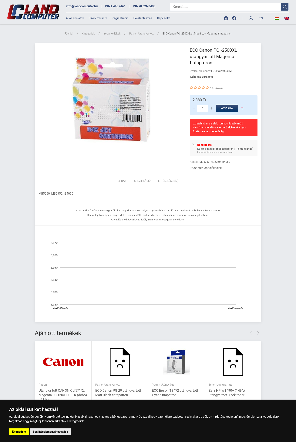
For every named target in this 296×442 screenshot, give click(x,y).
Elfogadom (19, 431)
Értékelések (168, 180)
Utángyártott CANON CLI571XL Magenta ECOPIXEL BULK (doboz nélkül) (63, 394)
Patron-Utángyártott (141, 33)
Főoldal (69, 33)
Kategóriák (88, 33)
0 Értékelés (216, 88)
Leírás (122, 180)
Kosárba (227, 108)
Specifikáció (142, 180)
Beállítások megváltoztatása (50, 431)
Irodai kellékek (112, 33)
